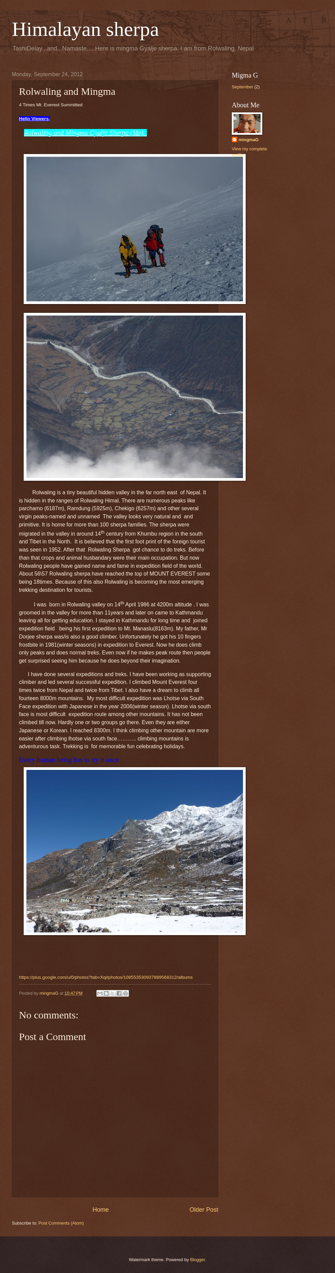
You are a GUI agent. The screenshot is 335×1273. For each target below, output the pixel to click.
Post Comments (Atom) (61, 1223)
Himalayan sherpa (85, 29)
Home (100, 1209)
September (242, 86)
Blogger (197, 1259)
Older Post (203, 1209)
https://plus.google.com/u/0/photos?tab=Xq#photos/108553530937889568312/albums (106, 977)
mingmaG (249, 139)
